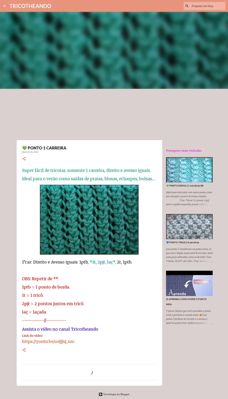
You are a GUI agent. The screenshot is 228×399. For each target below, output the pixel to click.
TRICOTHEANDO (30, 6)
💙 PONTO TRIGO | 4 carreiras (182, 242)
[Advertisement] (114, 114)
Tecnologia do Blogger (114, 394)
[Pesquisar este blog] (207, 6)
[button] (24, 159)
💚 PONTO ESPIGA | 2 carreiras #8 (184, 185)
